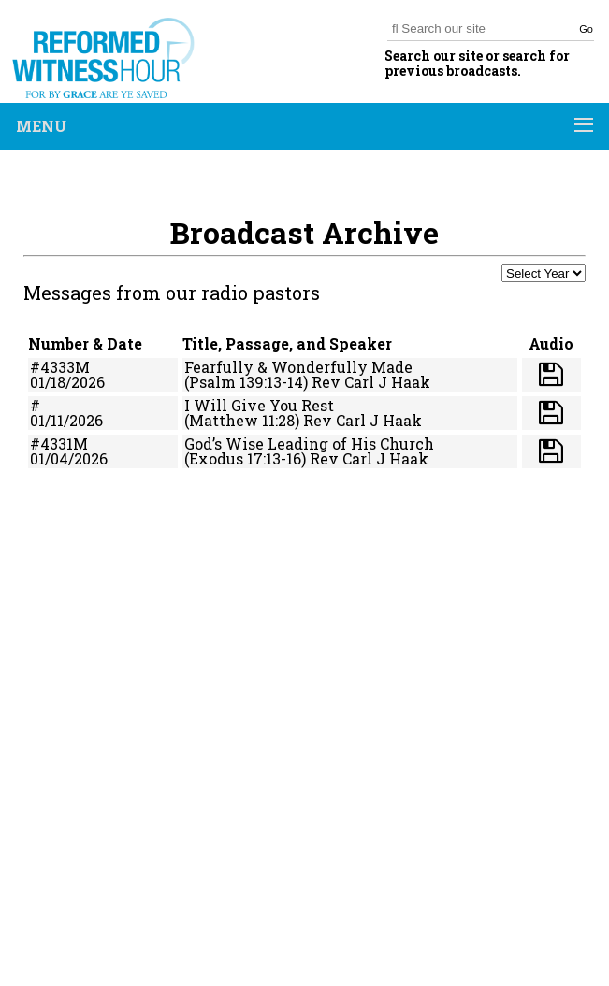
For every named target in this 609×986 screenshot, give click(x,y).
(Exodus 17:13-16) (245, 458)
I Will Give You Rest (259, 405)
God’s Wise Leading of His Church (309, 443)
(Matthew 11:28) (241, 420)
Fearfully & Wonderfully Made (298, 367)
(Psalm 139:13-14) (246, 382)
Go (586, 29)
